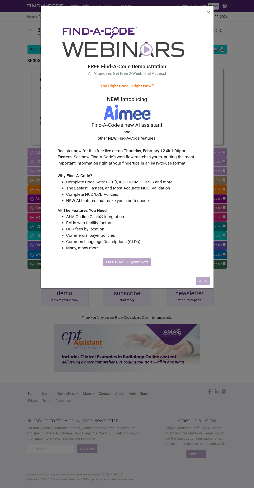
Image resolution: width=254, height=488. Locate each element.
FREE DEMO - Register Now (127, 262)
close (203, 281)
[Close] (209, 12)
